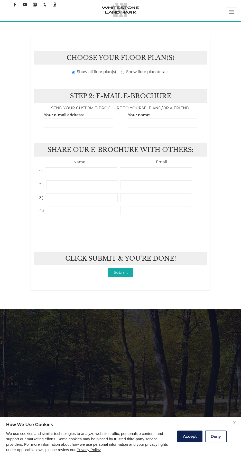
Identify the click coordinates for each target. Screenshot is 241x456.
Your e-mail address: (64, 115)
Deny (216, 436)
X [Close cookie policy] (234, 423)
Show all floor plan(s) (94, 72)
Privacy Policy (88, 450)
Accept (190, 436)
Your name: (139, 115)
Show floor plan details (145, 72)
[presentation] (121, 230)
